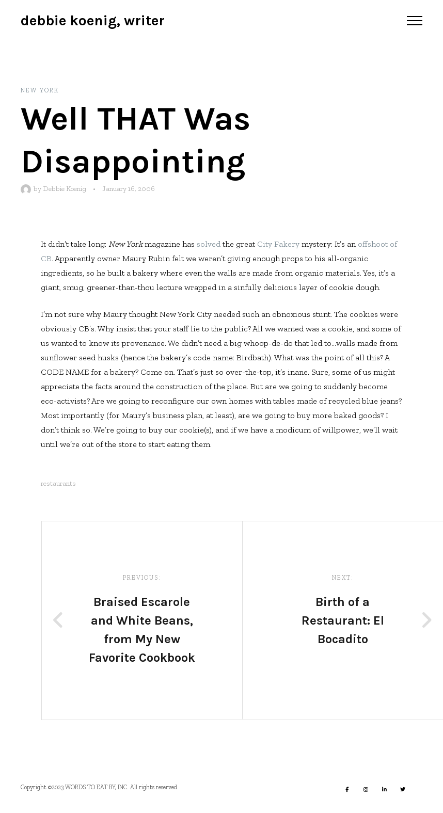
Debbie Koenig (64, 188)
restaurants (58, 483)
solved (208, 244)
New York (40, 90)
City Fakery (278, 244)
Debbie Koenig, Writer (93, 20)
